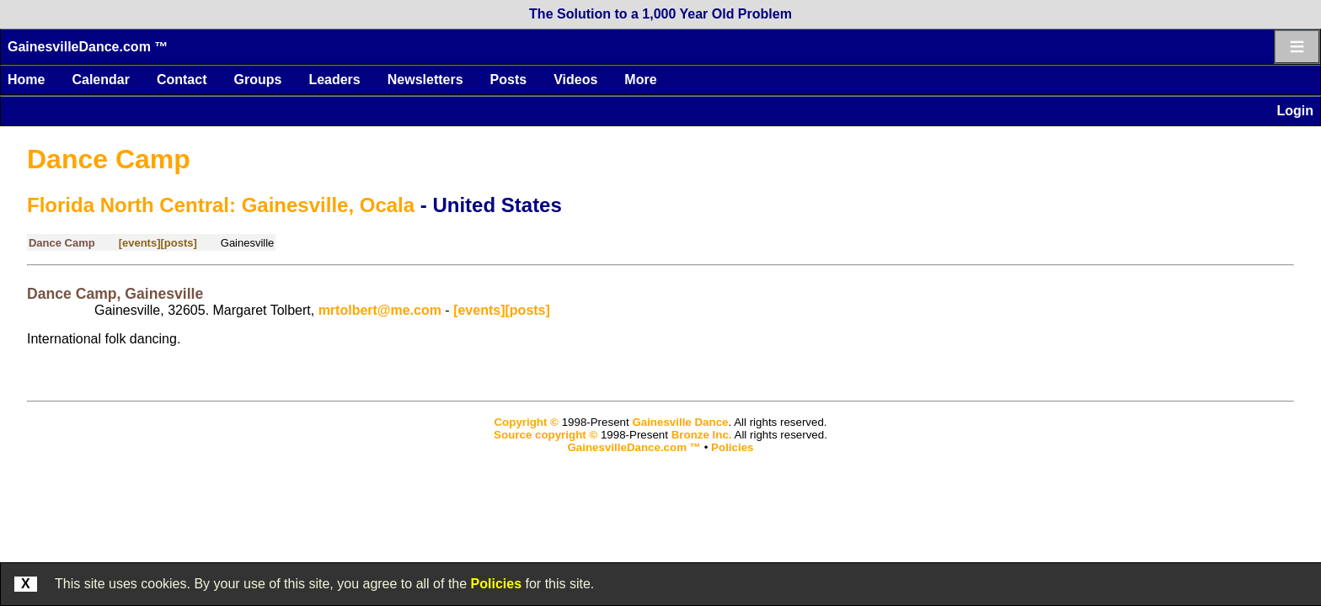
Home (26, 79)
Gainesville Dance (680, 422)
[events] (140, 243)
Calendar (100, 79)
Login (1294, 111)
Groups (257, 79)
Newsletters (425, 79)
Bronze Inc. (701, 434)
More (640, 79)
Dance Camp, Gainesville (115, 293)
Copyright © (526, 422)
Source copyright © (545, 434)
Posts (508, 79)
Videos (575, 79)
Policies (496, 584)
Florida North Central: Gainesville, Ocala (220, 205)
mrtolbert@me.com (379, 310)
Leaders (334, 79)
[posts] (178, 243)
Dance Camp (108, 159)
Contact (182, 79)
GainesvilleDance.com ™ (88, 47)
